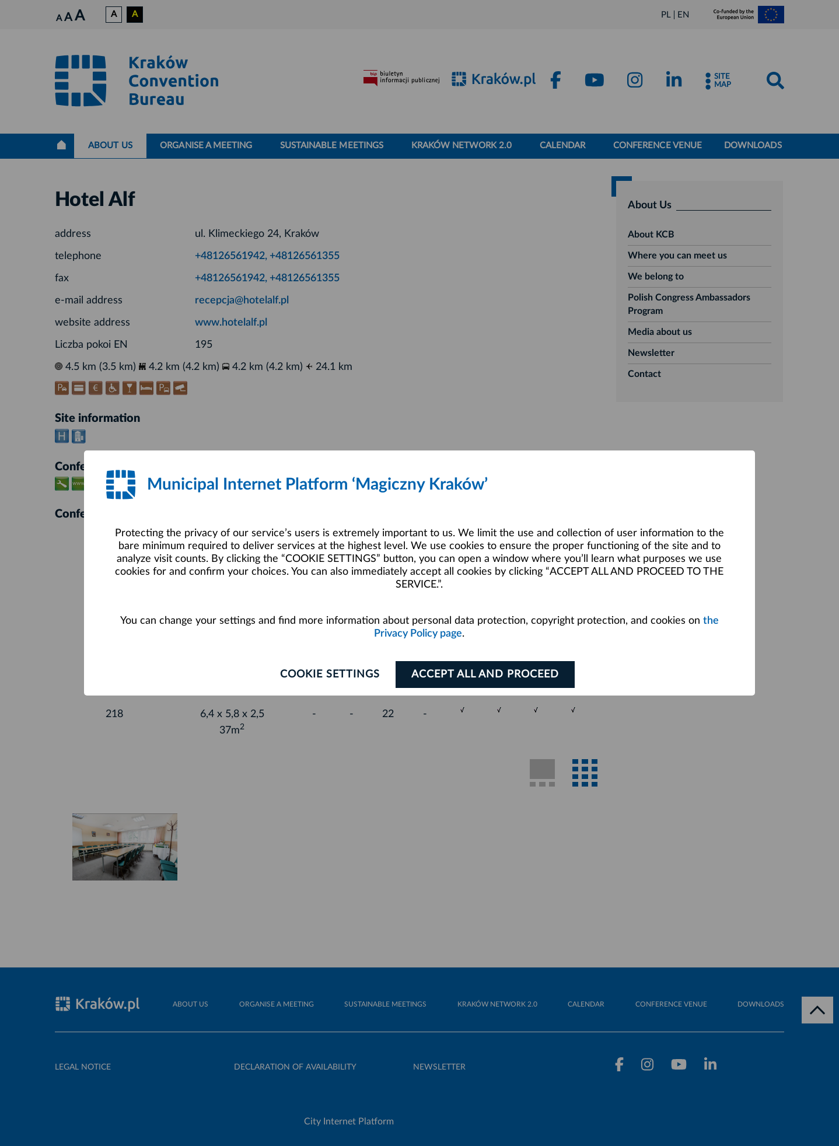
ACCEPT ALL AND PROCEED (485, 674)
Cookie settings (330, 674)
